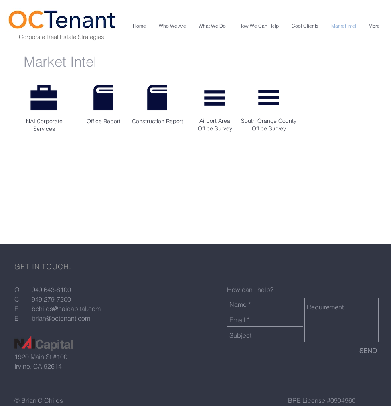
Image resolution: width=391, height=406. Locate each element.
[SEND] (368, 350)
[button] (172, 26)
